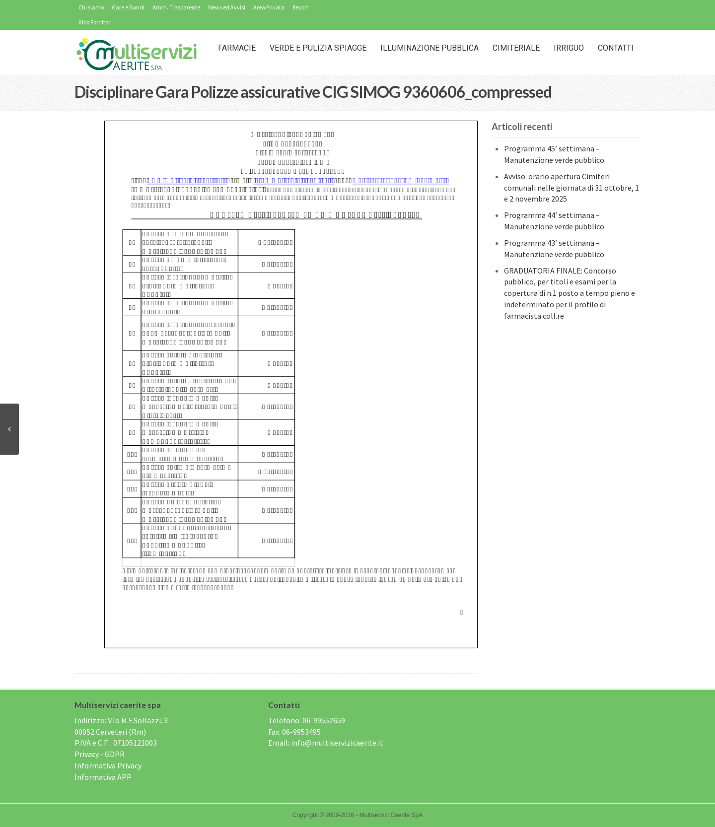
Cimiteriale (516, 48)
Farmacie (237, 48)
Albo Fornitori (95, 22)
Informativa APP (103, 777)
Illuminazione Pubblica (429, 48)
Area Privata (269, 7)
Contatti (616, 48)
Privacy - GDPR (99, 754)
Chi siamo (91, 7)
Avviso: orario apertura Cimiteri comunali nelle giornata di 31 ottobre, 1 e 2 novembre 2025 (571, 187)
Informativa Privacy (108, 765)
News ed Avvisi (226, 7)
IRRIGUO (569, 48)
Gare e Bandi (128, 7)
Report (300, 7)
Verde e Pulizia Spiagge (318, 48)
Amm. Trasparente (176, 7)
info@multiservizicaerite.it (337, 743)
